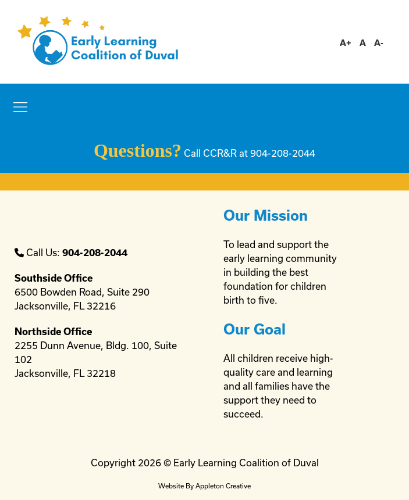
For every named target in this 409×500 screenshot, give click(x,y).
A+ (345, 43)
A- (378, 43)
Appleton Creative (223, 486)
